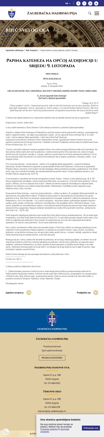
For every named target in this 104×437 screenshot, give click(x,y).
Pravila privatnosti (52, 346)
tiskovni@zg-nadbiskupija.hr (52, 411)
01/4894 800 (54, 383)
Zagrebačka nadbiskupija (52, 13)
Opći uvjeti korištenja (52, 350)
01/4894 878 (54, 407)
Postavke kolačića (49, 429)
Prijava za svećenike (52, 358)
